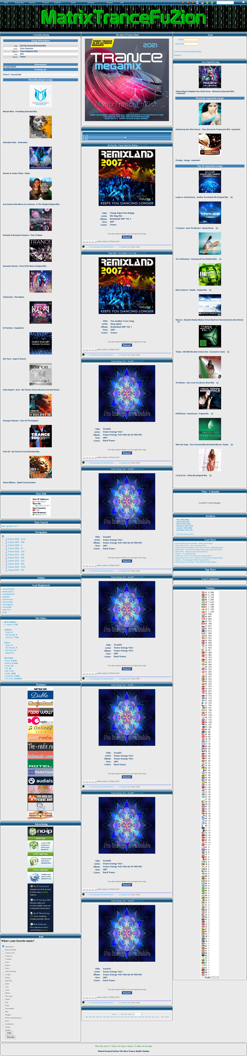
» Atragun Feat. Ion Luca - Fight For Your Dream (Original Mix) (198, 558)
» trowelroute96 (7, 589)
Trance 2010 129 (16, 551)
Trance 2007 (142, 145)
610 (111, 1017)
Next (167, 1017)
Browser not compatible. (40, 263)
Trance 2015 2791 (17, 567)
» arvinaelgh (6, 607)
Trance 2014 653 (16, 564)
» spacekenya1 (7, 599)
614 (125, 1017)
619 (143, 1017)
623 (157, 1017)
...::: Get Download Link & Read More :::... (100, 247)
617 (135, 1017)
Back (114, 1014)
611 (115, 1017)
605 (93, 1017)
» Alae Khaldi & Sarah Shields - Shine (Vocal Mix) (193, 543)
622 (153, 1017)
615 (128, 1017)
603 (86, 1017)
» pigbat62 (5, 597)
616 (132, 1017)
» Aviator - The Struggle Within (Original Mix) (191, 560)
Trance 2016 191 (16, 570)
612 (118, 1017)
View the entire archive (185, 534)
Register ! (178, 55)
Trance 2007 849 (16, 542)
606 (97, 1017)
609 (108, 1017)
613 (121, 1017)
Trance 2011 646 (16, 554)
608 (104, 1017)
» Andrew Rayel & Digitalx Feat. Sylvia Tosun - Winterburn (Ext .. (199, 547)
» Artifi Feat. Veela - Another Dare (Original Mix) (193, 556)
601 (133, 1014)
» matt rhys (5, 609)
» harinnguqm (7, 604)
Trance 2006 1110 (17, 539)
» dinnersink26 (7, 591)
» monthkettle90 (8, 594)
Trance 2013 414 (16, 561)
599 (126, 1014)
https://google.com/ (9, 526)
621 (150, 1017)
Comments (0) (125, 247)
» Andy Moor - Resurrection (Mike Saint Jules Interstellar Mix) (198, 549)
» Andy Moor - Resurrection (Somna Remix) (191, 552)
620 (146, 1017)
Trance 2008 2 (15, 545)
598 (122, 1014)
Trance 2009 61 (15, 548)
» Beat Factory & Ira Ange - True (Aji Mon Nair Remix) (195, 562)
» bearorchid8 (7, 602)
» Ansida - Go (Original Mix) (185, 554)
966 (162, 1017)
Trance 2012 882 (16, 558)
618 (139, 1017)
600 (129, 1014)
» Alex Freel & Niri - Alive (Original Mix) (190, 545)
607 (100, 1017)
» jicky (4, 612)
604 (90, 1017)
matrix (9, 624)
